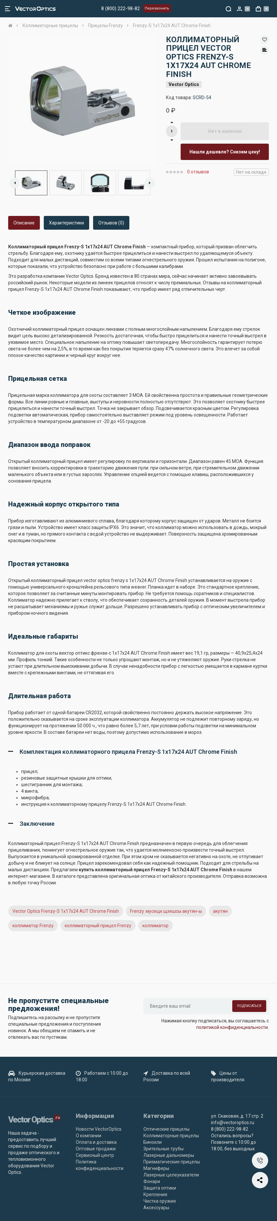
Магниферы (156, 1168)
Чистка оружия (159, 1201)
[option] (82, 100)
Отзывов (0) (111, 222)
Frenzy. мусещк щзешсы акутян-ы (166, 911)
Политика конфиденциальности (99, 1165)
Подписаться (249, 1006)
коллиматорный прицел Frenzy (98, 925)
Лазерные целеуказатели (171, 1174)
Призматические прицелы (171, 1161)
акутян (220, 911)
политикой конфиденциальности (232, 1027)
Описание (24, 222)
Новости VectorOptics (99, 1129)
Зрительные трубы (163, 1148)
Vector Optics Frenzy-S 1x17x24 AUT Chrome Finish (65, 911)
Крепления (155, 1194)
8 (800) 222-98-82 (120, 8)
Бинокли (152, 1142)
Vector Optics (184, 84)
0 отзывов (198, 171)
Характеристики (66, 222)
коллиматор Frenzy (33, 925)
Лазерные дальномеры (168, 1155)
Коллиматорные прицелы (171, 1135)
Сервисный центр (95, 1155)
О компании (88, 1135)
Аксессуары (156, 1207)
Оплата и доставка (96, 1142)
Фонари (151, 1181)
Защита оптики (159, 1188)
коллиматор (155, 925)
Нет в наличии (225, 131)
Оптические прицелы (166, 1129)
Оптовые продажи (96, 1148)
